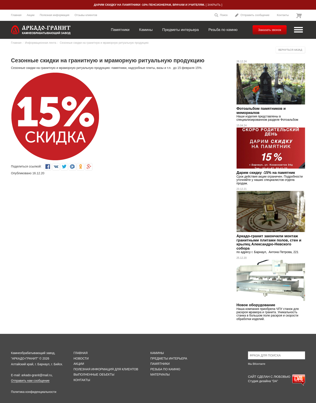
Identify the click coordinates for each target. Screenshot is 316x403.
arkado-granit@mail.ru (36, 375)
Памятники (120, 30)
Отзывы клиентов (86, 15)
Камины (146, 30)
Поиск (221, 16)
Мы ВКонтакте (256, 363)
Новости (81, 358)
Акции (30, 15)
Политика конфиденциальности (33, 392)
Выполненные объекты (94, 374)
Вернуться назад (290, 50)
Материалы (160, 374)
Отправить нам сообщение (30, 380)
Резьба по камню (223, 30)
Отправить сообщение (252, 16)
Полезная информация (54, 15)
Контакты (283, 15)
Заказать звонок (269, 30)
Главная (16, 15)
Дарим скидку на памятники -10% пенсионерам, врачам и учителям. (149, 4)
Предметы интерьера (180, 30)
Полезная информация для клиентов (106, 369)
